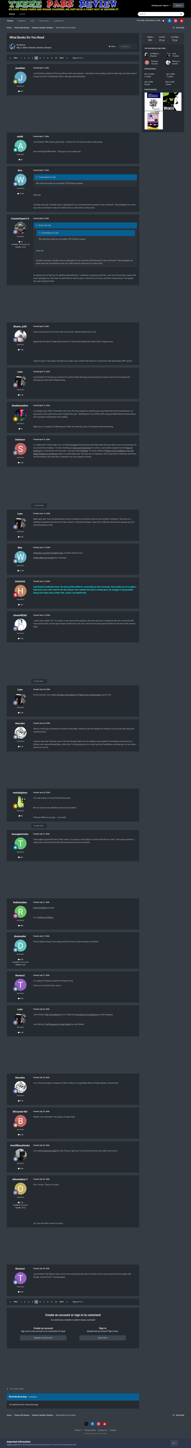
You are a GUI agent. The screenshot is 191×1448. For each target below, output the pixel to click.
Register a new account (43, 1338)
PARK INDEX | (150, 21)
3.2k (20, 998)
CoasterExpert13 (20, 218)
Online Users (44, 21)
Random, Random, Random (40, 48)
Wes (20, 170)
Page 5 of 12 (78, 58)
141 (20, 605)
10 (56, 58)
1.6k (20, 350)
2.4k (20, 1135)
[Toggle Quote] (37, 177)
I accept (176, 1443)
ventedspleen (20, 792)
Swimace (20, 439)
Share (112, 46)
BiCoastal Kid (20, 1111)
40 (21, 816)
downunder (20, 936)
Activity (22, 14)
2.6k (20, 1169)
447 (20, 91)
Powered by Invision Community (95, 1433)
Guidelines (22, 21)
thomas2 (20, 975)
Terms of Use (12, 1445)
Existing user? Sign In (161, 6)
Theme (78, 1430)
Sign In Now (102, 1338)
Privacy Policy (90, 1430)
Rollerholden (20, 902)
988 (20, 926)
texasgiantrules (20, 834)
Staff (32, 21)
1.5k (20, 395)
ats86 (20, 136)
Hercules (20, 723)
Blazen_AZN (20, 326)
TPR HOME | (141, 21)
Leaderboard (58, 21)
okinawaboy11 (20, 1179)
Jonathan (20, 68)
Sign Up (178, 5)
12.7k (20, 194)
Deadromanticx (20, 405)
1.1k (20, 1203)
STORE (158, 21)
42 (21, 429)
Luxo (20, 371)
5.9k (20, 959)
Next (62, 58)
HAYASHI (20, 581)
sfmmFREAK (20, 615)
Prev (16, 58)
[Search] (152, 14)
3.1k (20, 747)
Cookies (113, 1430)
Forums (10, 21)
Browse (12, 15)
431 (20, 857)
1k (21, 242)
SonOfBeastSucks (20, 1145)
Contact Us (102, 1430)
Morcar (22, 45)
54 (21, 160)
